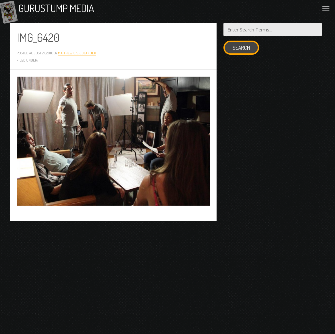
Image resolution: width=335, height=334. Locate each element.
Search (241, 52)
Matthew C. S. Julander (77, 57)
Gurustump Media (76, 10)
